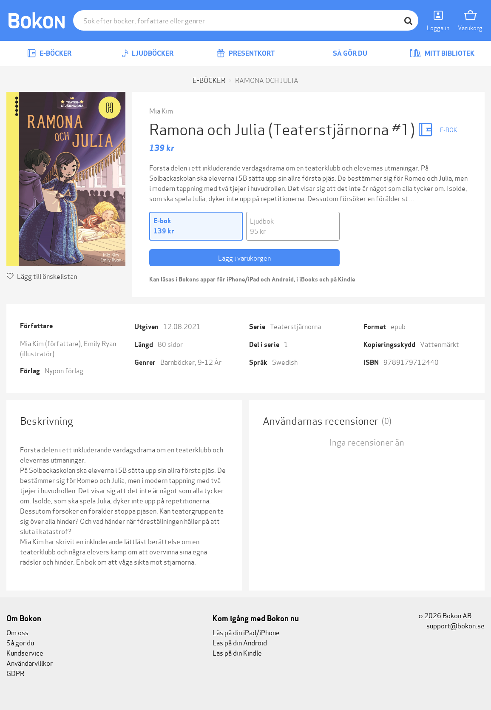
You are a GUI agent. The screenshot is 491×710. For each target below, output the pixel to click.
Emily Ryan (100, 343)
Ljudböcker (147, 53)
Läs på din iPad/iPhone (246, 632)
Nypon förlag (64, 370)
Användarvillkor (29, 662)
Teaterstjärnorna (295, 326)
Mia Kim (161, 110)
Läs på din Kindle (237, 652)
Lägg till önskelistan (41, 276)
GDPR (15, 673)
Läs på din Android (240, 642)
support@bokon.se (451, 625)
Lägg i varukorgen (244, 257)
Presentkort (245, 53)
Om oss (17, 632)
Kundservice (24, 652)
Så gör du (344, 53)
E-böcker (49, 53)
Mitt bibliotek (442, 53)
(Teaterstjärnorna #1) (343, 128)
